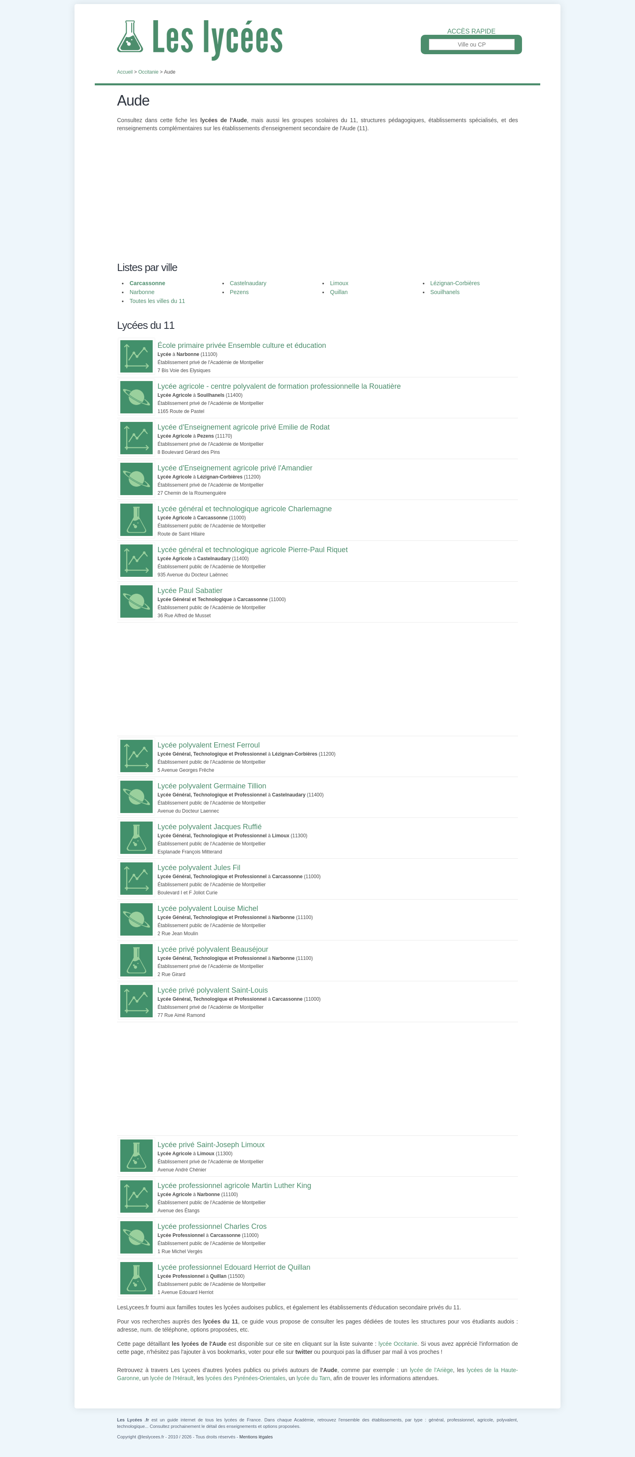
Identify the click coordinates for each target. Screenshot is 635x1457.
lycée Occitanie (398, 1344)
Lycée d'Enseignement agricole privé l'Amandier (235, 468)
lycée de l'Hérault (172, 1378)
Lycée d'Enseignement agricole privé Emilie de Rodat (244, 427)
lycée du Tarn (313, 1378)
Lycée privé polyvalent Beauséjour (213, 949)
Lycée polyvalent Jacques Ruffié (210, 827)
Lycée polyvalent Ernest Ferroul (209, 745)
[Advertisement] (317, 201)
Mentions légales (256, 1436)
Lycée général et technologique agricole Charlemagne (245, 509)
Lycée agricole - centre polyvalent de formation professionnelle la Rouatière (279, 386)
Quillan (339, 292)
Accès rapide (471, 31)
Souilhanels (445, 292)
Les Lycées (317, 40)
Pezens (239, 292)
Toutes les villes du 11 (157, 301)
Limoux (339, 283)
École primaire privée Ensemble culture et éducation (242, 345)
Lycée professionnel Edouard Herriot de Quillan (234, 1267)
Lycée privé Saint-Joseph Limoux (211, 1145)
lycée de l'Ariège (431, 1370)
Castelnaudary (248, 283)
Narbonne (142, 292)
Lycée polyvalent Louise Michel (208, 908)
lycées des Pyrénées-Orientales (245, 1378)
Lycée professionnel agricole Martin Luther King (234, 1186)
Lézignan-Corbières (455, 283)
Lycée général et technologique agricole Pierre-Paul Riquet (253, 550)
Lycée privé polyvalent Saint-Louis (213, 990)
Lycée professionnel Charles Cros (212, 1226)
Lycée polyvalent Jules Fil (199, 868)
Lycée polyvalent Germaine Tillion (212, 786)
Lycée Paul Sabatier (190, 591)
